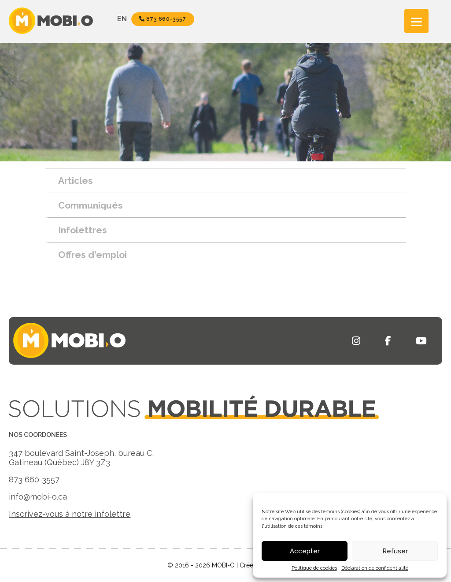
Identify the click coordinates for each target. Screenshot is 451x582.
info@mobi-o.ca (38, 496)
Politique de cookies (314, 568)
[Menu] (416, 21)
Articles (75, 180)
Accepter (305, 551)
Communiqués (90, 205)
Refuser (395, 551)
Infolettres (82, 229)
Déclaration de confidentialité (374, 568)
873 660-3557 (162, 19)
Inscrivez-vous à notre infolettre (69, 514)
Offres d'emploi (92, 254)
